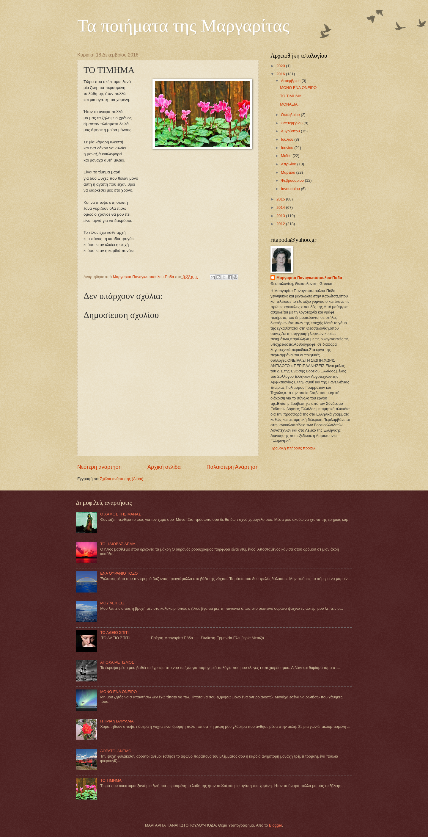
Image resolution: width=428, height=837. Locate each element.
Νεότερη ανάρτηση (99, 467)
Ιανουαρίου (291, 188)
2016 (281, 74)
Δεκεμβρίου (291, 81)
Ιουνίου (287, 147)
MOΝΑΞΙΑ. (289, 104)
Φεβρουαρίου (293, 180)
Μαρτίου (288, 172)
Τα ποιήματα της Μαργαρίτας (183, 25)
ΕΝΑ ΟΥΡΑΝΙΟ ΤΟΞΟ (119, 573)
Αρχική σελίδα (164, 467)
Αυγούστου (291, 131)
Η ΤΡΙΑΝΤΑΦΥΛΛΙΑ (117, 721)
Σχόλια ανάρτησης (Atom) (121, 479)
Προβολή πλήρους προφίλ (292, 448)
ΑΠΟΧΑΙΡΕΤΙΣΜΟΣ (117, 662)
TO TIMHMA (290, 96)
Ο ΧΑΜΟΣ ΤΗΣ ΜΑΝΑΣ (120, 514)
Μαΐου (286, 155)
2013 (281, 216)
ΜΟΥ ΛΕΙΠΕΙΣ (112, 603)
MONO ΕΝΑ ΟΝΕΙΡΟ (298, 87)
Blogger (275, 825)
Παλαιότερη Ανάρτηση (233, 467)
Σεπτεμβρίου (292, 123)
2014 (281, 207)
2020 (281, 66)
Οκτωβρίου (291, 114)
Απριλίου (289, 164)
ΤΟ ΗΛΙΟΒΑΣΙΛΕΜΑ (117, 544)
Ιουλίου (287, 139)
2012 (281, 224)
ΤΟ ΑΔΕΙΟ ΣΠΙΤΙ (114, 632)
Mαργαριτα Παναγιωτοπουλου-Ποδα (309, 277)
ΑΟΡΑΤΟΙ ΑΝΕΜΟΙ (116, 751)
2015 (281, 199)
